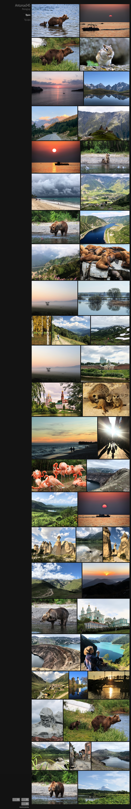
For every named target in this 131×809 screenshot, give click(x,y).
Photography (27, 9)
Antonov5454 (23, 6)
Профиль (28, 20)
